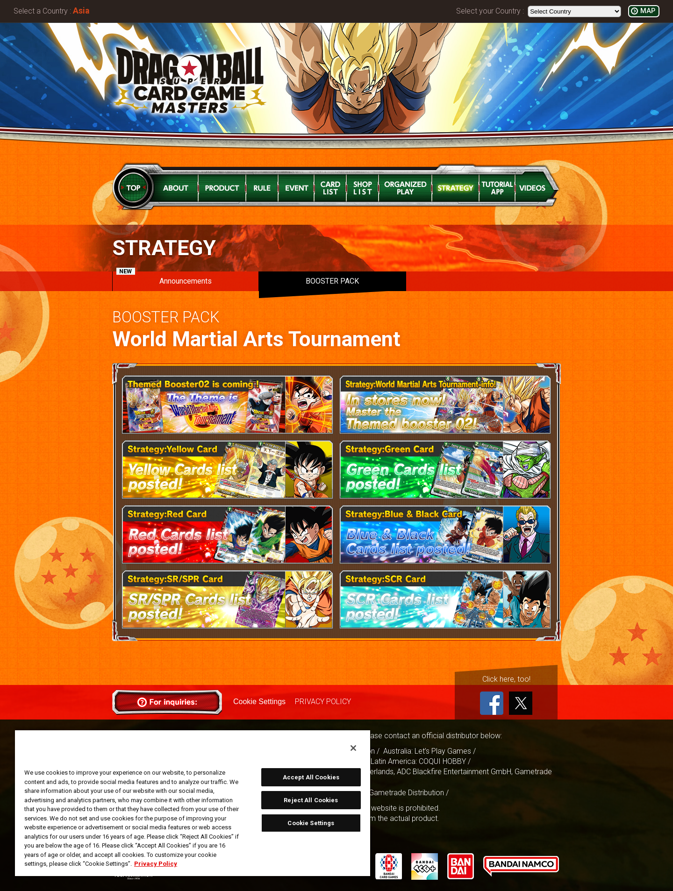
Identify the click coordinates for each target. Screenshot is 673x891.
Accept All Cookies (311, 777)
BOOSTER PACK (332, 281)
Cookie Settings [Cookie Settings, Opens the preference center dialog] (310, 823)
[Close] (353, 748)
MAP (647, 11)
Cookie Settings (259, 702)
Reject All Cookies (311, 800)
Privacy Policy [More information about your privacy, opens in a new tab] (155, 863)
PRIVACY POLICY (323, 701)
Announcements (164, 278)
